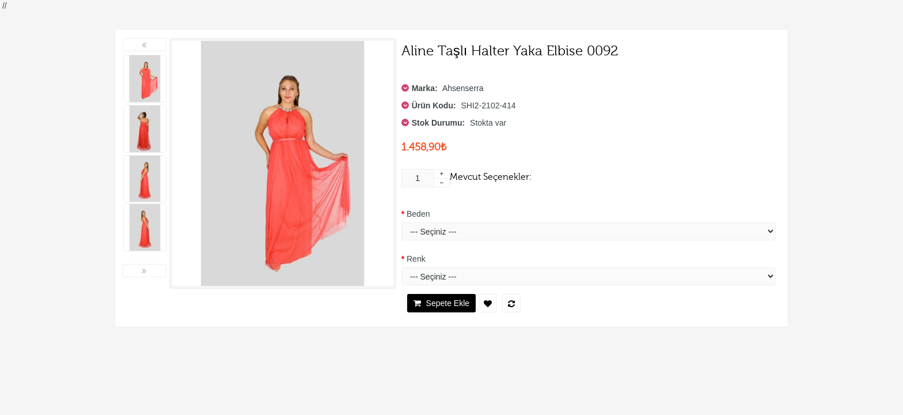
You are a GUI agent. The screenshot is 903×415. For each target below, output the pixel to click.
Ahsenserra (463, 88)
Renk (416, 258)
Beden (418, 213)
